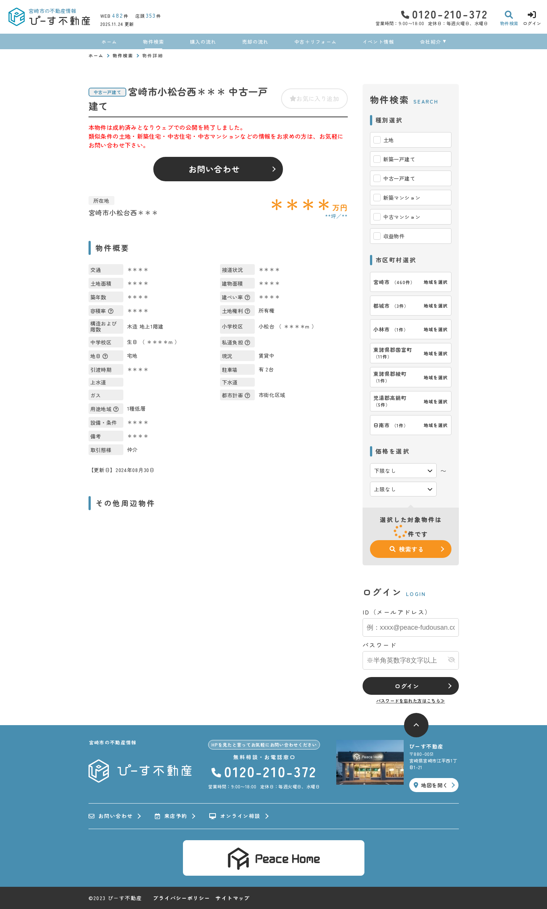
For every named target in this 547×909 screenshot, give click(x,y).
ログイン (406, 685)
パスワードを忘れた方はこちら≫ (410, 700)
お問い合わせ (214, 169)
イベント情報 (378, 41)
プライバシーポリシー (181, 897)
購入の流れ (203, 41)
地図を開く (431, 785)
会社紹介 (430, 41)
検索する (407, 549)
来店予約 (171, 816)
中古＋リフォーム (315, 41)
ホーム (109, 41)
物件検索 (153, 41)
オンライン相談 (234, 816)
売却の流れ (255, 41)
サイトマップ (233, 897)
